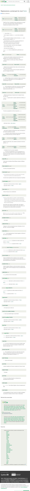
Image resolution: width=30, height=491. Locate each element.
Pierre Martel (15, 478)
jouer (17, 406)
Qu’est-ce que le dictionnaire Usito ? (7, 484)
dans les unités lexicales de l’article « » (13, 183)
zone (24, 405)
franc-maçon (20, 406)
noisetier (23, 408)
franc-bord (6, 408)
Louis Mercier (7, 479)
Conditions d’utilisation (23, 484)
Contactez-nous (16, 484)
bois (8, 408)
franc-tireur (17, 408)
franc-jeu (11, 407)
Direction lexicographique (5, 480)
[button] (28, 1)
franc (5, 406)
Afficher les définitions (6, 13)
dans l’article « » (10, 123)
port (14, 406)
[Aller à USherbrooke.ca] (16, 475)
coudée (23, 407)
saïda (21, 407)
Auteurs (2, 478)
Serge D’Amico (12, 480)
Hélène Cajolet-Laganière (8, 478)
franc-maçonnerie (7, 407)
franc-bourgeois (16, 407)
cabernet (13, 408)
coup (9, 406)
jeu (23, 406)
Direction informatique (19, 480)
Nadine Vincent (12, 479)
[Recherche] (15, 1)
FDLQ (5, 422)
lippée (11, 408)
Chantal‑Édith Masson (21, 478)
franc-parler (9, 409)
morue (21, 408)
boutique (11, 406)
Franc (7, 406)
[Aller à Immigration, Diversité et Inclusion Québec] (4, 475)
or (15, 406)
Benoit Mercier (25, 480)
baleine (13, 409)
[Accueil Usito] (3, 1)
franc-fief (5, 409)
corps (16, 409)
